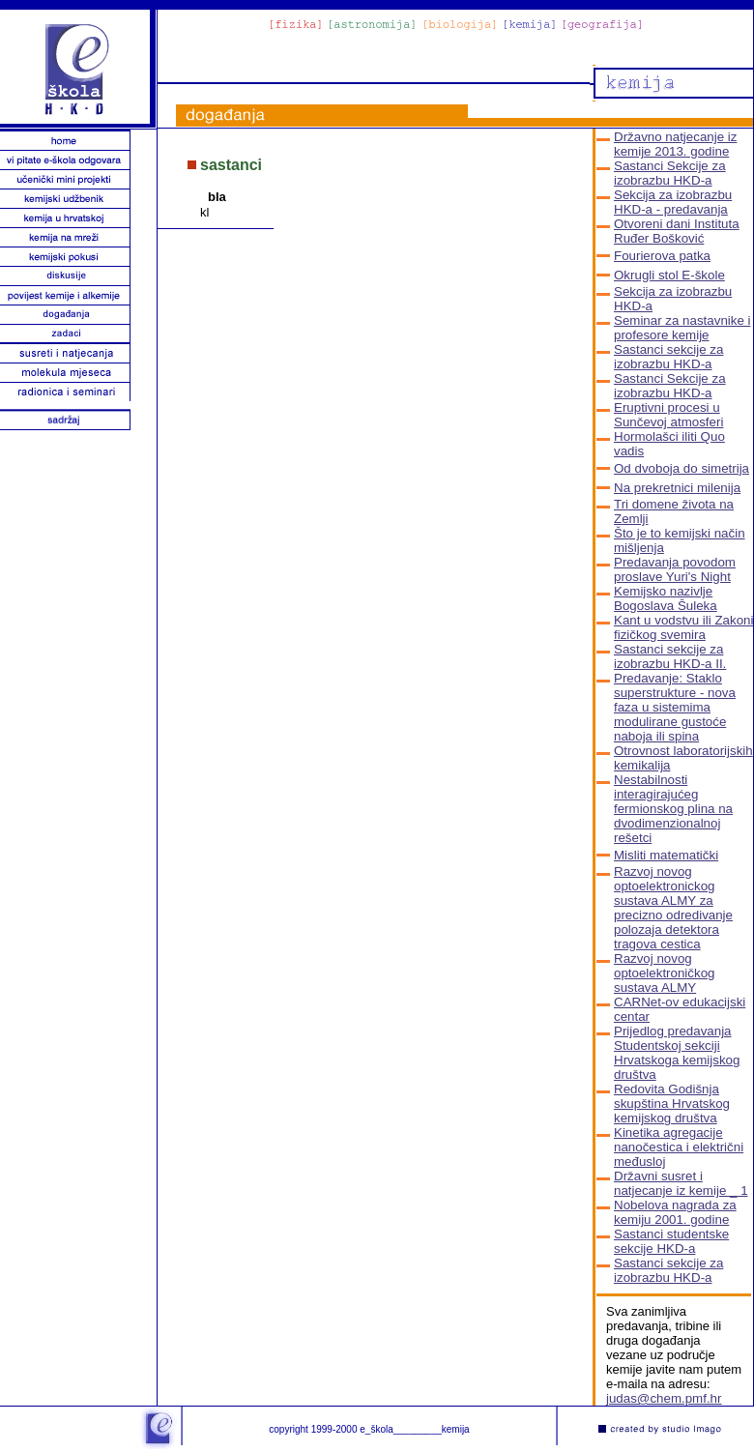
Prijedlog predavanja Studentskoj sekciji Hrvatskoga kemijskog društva (677, 1053)
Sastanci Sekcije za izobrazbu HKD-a (670, 173)
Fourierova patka (662, 255)
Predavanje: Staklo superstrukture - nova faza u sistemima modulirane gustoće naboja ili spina (675, 707)
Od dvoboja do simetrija (681, 468)
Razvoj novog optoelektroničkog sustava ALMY (664, 973)
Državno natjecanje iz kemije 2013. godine (675, 144)
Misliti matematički (666, 855)
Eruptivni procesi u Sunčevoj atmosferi (668, 414)
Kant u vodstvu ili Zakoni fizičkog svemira (683, 627)
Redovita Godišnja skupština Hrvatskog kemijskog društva (672, 1103)
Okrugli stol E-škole (669, 275)
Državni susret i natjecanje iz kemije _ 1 (681, 1183)
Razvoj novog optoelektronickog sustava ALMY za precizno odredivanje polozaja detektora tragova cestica (673, 907)
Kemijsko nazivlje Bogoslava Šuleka (665, 598)
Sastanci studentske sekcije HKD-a (671, 1241)
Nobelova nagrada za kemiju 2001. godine (675, 1212)
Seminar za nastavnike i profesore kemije (682, 327)
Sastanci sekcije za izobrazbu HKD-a (668, 356)
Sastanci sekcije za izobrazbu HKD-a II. (670, 656)
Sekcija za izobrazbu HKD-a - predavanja (673, 202)
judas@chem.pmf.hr (663, 1398)
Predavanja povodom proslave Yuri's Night (675, 569)
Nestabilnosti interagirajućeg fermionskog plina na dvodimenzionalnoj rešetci (673, 808)
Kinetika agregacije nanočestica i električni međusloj (678, 1147)
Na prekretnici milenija (677, 487)
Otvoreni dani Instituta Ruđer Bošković (677, 231)
